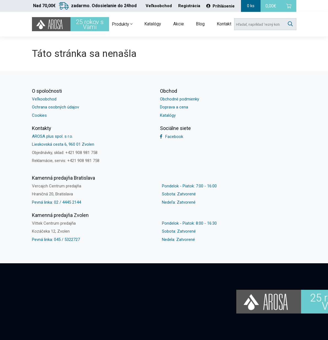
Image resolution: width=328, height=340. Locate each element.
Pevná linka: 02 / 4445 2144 (56, 202)
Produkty (122, 24)
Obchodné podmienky (179, 99)
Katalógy (152, 23)
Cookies (39, 115)
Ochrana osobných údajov (55, 107)
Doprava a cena (174, 107)
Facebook (171, 136)
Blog (200, 23)
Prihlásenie (220, 6)
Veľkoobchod (159, 6)
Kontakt (224, 23)
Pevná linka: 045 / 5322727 (56, 239)
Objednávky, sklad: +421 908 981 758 (64, 152)
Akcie (178, 23)
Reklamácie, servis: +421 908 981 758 (65, 160)
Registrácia (189, 6)
